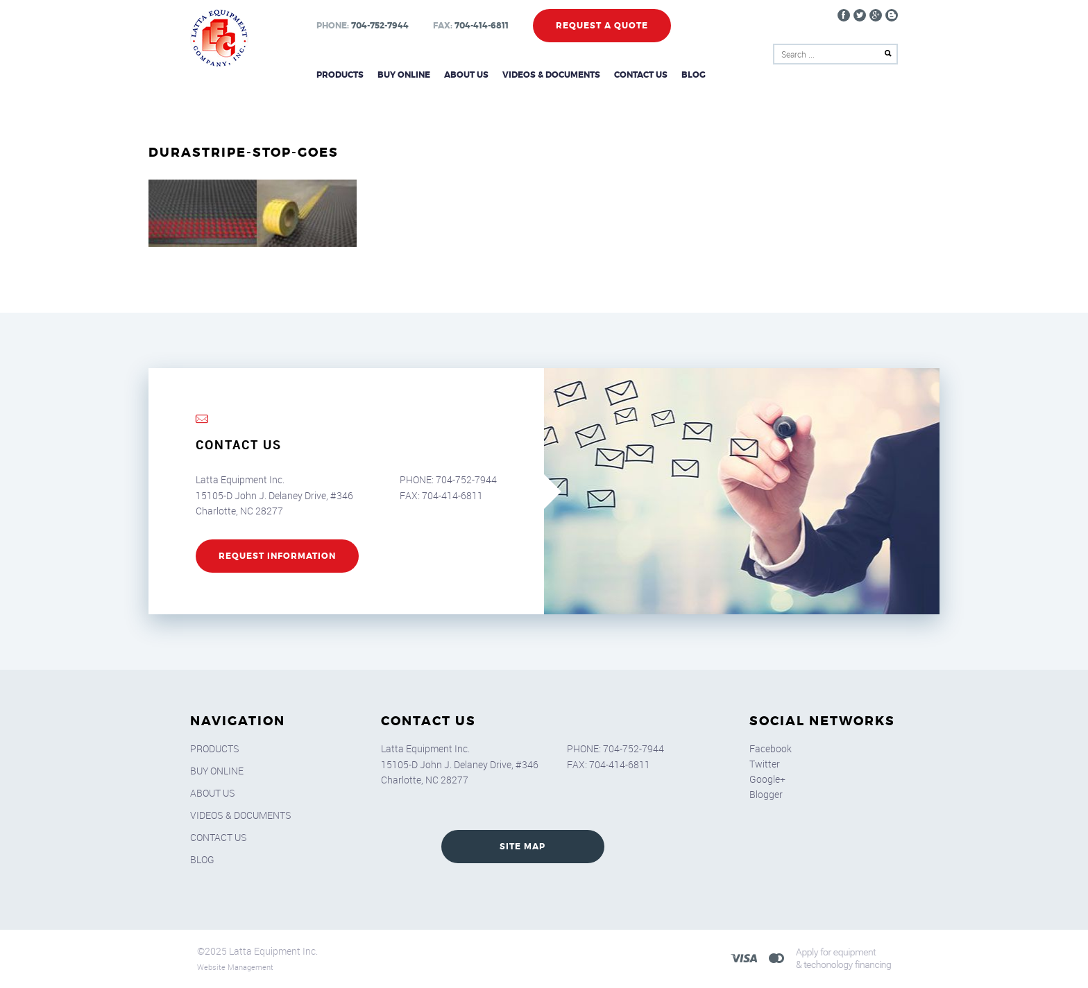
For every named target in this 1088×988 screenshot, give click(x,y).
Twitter (764, 763)
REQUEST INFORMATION (277, 556)
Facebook (770, 748)
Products (340, 74)
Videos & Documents (551, 74)
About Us (466, 74)
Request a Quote (602, 25)
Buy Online (403, 74)
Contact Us (641, 74)
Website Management (235, 967)
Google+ (767, 779)
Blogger (766, 794)
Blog (693, 74)
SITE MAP (522, 846)
